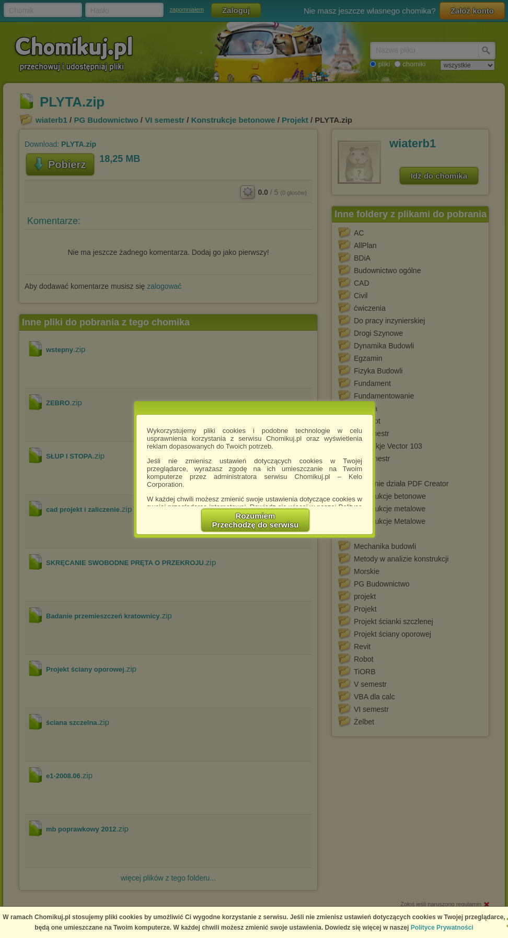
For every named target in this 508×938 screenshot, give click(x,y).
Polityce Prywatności (442, 927)
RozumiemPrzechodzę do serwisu (255, 520)
